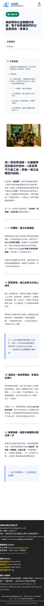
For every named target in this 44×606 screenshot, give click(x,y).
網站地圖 (3, 570)
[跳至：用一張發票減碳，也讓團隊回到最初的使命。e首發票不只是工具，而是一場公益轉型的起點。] (22, 81)
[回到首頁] (13, 4)
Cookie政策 (4, 567)
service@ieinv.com (20, 547)
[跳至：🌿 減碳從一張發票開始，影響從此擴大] (23, 102)
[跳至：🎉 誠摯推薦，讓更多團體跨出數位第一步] (23, 109)
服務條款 (3, 564)
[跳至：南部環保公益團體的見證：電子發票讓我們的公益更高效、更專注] (22, 68)
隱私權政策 (4, 561)
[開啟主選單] (39, 5)
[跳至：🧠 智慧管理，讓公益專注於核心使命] (23, 95)
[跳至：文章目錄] (22, 74)
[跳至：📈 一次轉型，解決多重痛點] (23, 89)
